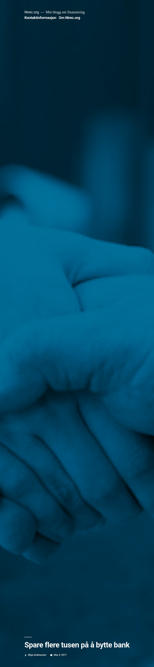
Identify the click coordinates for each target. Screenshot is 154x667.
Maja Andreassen (37, 654)
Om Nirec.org (69, 17)
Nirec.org (31, 12)
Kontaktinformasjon (40, 17)
